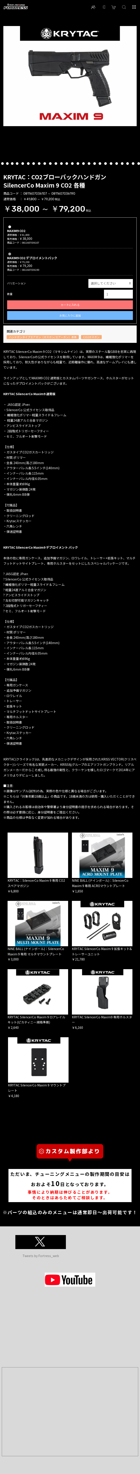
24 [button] (95, 164)
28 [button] (117, 164)
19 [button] (67, 164)
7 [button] (2, 164)
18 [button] (61, 164)
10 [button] (17, 164)
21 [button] (78, 164)
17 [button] (56, 164)
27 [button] (111, 164)
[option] (70, 76)
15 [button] (45, 164)
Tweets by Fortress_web (40, 1256)
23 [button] (89, 164)
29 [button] (122, 164)
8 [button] (7, 164)
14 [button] (39, 164)
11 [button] (23, 164)
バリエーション (16, 283)
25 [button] (100, 164)
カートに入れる (70, 305)
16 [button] (50, 164)
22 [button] (83, 164)
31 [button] (133, 164)
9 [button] (12, 164)
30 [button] (128, 164)
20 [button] (72, 164)
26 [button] (106, 164)
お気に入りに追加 (70, 315)
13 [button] (34, 164)
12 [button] (28, 164)
